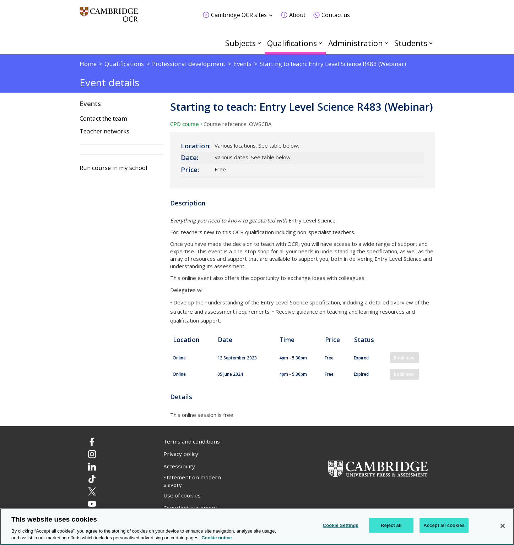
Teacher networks (104, 131)
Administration (355, 43)
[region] (257, 526)
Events (90, 103)
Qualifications (292, 43)
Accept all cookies (444, 525)
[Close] (502, 526)
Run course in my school (113, 168)
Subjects (240, 43)
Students (410, 43)
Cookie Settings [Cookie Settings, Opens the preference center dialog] (340, 525)
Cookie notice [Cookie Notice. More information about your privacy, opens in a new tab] (216, 537)
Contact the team (103, 118)
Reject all (391, 525)
